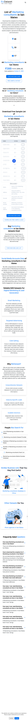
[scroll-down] (14, 105)
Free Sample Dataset (14, 81)
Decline (11, 718)
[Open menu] (25, 2)
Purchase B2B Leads (14, 76)
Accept (16, 718)
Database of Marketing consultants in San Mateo (15, 442)
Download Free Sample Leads (14, 220)
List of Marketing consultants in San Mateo (13, 432)
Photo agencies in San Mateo (14, 527)
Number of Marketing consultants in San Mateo (14, 447)
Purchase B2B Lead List (14, 248)
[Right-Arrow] (27, 516)
